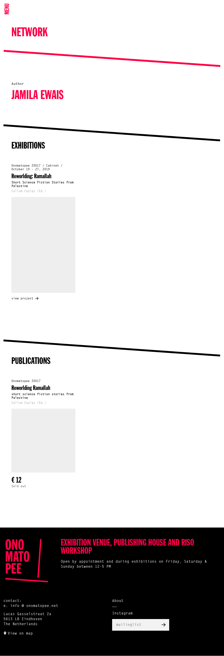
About (118, 601)
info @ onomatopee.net (34, 606)
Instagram (122, 613)
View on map (20, 633)
